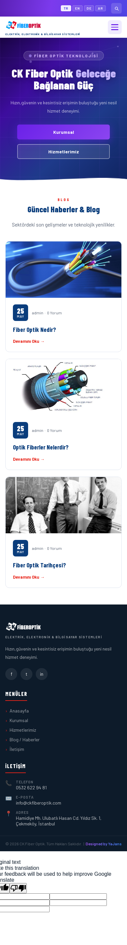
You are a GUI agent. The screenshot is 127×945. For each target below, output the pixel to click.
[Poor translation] (18, 888)
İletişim (17, 749)
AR (100, 8)
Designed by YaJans (104, 843)
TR (66, 8)
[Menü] (115, 27)
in (41, 674)
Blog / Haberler (25, 739)
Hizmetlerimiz (63, 151)
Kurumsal (63, 132)
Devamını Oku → (29, 341)
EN (77, 8)
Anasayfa (19, 710)
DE (89, 8)
